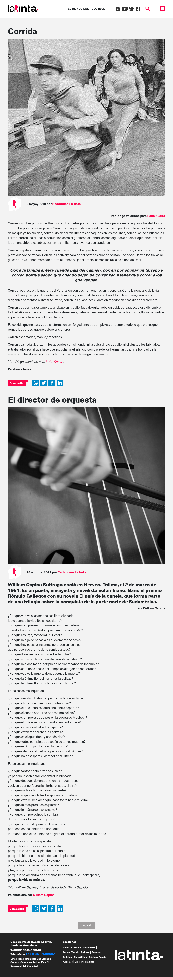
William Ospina (43, 894)
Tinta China (80, 957)
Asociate (68, 961)
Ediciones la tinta (84, 961)
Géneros (96, 952)
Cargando (86, 925)
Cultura (85, 952)
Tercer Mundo (71, 952)
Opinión (67, 957)
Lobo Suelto (156, 215)
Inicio (66, 947)
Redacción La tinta (66, 203)
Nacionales (89, 947)
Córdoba (76, 947)
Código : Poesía (97, 957)
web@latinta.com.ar (25, 949)
